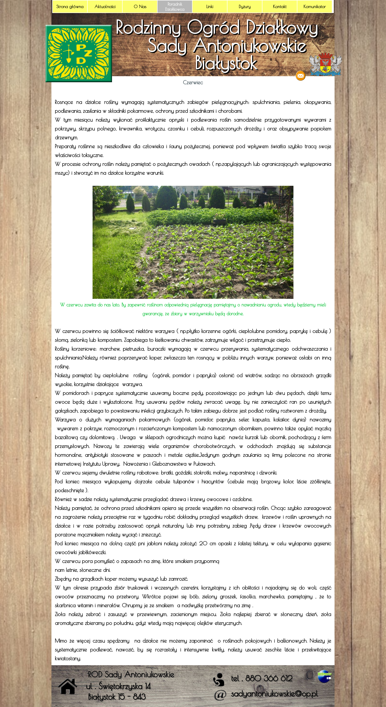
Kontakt (280, 6)
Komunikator (315, 6)
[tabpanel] (193, 375)
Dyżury (245, 6)
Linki (209, 6)
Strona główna (69, 6)
